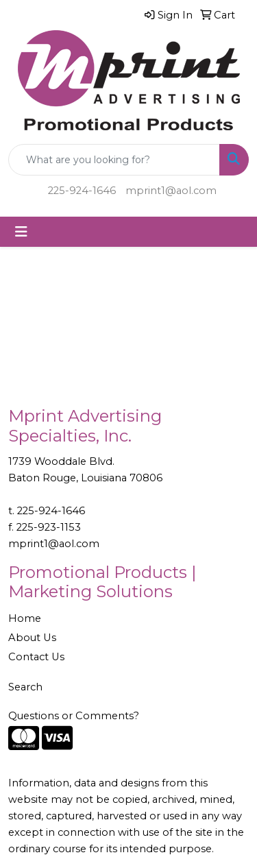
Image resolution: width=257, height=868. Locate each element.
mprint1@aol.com (171, 190)
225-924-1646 (82, 190)
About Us (32, 637)
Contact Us (36, 657)
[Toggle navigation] (21, 231)
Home (24, 618)
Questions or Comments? (73, 716)
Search (25, 687)
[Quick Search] (114, 160)
